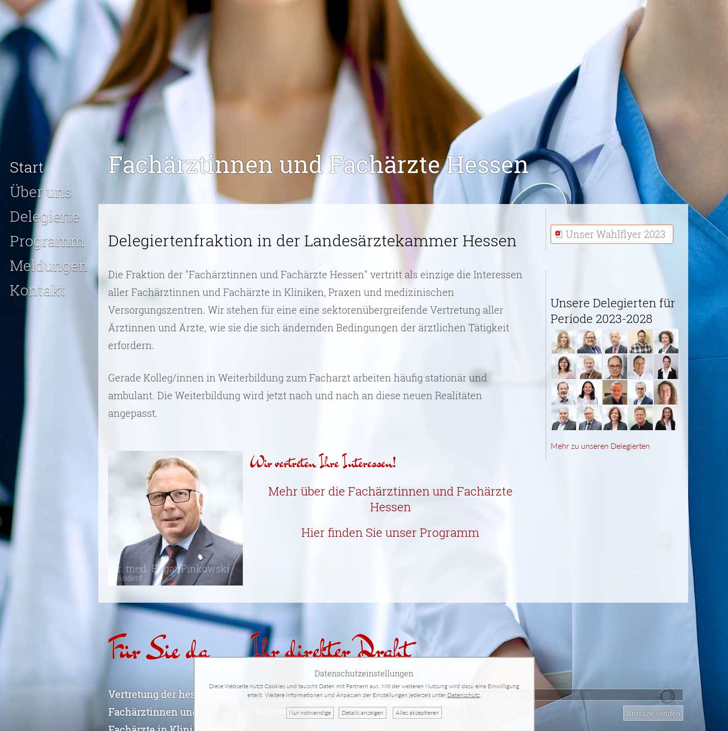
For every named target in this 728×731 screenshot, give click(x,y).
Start (27, 159)
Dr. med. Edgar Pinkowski (170, 564)
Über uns (41, 183)
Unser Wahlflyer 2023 (616, 226)
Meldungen (49, 257)
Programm (47, 232)
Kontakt (37, 282)
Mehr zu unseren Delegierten (600, 437)
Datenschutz (463, 695)
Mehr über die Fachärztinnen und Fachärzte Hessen (390, 491)
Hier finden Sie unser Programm (390, 524)
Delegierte (45, 208)
